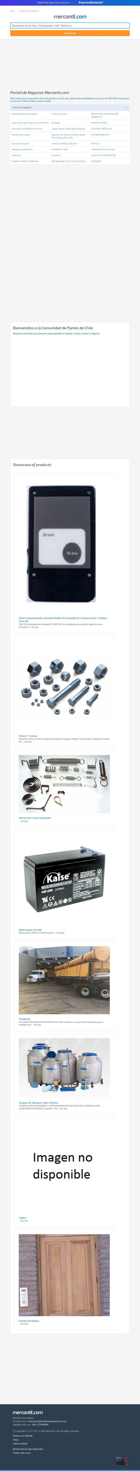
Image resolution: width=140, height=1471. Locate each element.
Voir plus (35, 627)
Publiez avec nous (21, 1453)
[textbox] (70, 25)
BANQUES (96, 161)
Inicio (12, 11)
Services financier (20, 143)
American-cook (59, 113)
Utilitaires (16, 155)
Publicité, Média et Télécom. (25, 161)
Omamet (55, 155)
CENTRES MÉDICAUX (101, 128)
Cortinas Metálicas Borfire (64, 143)
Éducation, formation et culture (27, 128)
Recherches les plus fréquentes (28, 1449)
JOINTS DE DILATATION (103, 149)
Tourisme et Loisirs (21, 134)
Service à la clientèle (23, 1436)
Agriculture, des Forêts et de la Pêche (30, 122)
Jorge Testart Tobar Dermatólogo (68, 128)
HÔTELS (95, 143)
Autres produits (20, 1443)
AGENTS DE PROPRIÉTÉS (103, 155)
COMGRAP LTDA (59, 149)
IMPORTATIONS (99, 122)
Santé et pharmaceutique (24, 113)
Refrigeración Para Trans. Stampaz (68, 161)
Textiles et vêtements (22, 149)
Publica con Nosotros (29, 11)
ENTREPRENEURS (100, 134)
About (15, 1440)
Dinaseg (55, 122)
